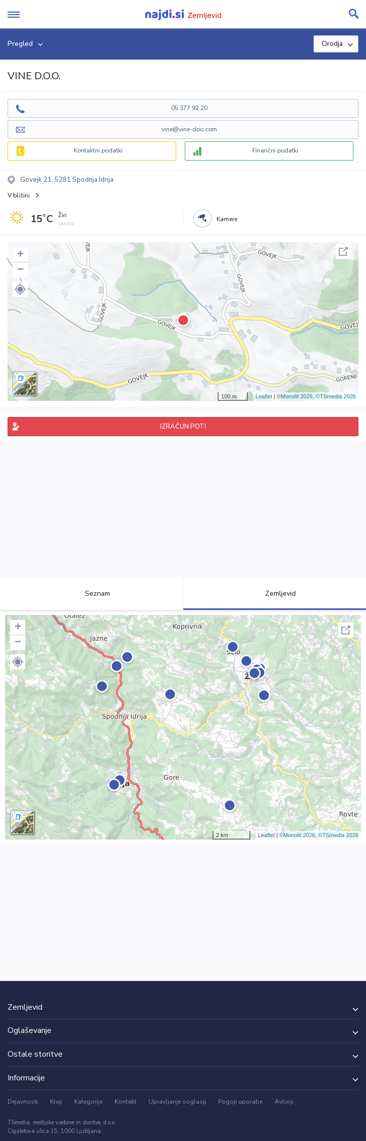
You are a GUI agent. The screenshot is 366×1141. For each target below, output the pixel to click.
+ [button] (20, 255)
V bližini (19, 195)
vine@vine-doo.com (189, 129)
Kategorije (88, 1102)
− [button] (20, 270)
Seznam (91, 593)
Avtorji (284, 1102)
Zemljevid (274, 593)
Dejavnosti (23, 1102)
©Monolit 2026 (294, 396)
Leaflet (263, 396)
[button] (20, 289)
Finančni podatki (275, 150)
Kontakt (125, 1102)
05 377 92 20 (189, 108)
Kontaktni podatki (98, 150)
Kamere (227, 219)
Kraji (56, 1102)
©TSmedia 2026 (336, 396)
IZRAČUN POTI (183, 426)
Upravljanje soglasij (177, 1102)
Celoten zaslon (343, 251)
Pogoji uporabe (240, 1102)
